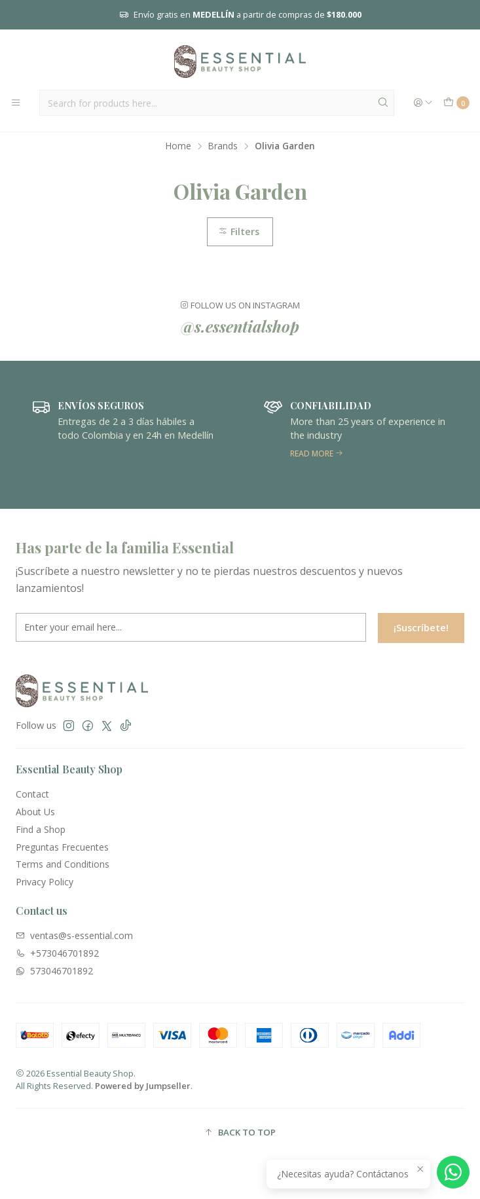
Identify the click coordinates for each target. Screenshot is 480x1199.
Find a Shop (40, 829)
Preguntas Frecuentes (62, 847)
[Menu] (16, 103)
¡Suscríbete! (421, 635)
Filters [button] (238, 231)
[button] (240, 1132)
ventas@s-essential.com (74, 935)
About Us (35, 811)
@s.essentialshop (240, 326)
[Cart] (456, 102)
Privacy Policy (44, 882)
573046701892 (54, 971)
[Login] (423, 103)
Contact (32, 794)
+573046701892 (57, 953)
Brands (223, 146)
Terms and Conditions (62, 864)
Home (178, 146)
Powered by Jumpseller (143, 1086)
